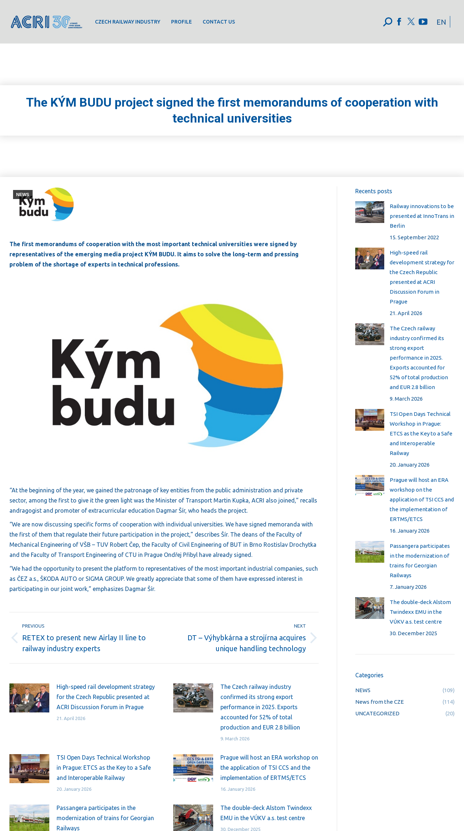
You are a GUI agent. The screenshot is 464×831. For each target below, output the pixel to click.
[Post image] (29, 697)
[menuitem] (127, 21)
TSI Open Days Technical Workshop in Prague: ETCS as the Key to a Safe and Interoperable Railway (104, 767)
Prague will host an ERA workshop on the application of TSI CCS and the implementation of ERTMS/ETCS (269, 767)
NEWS (22, 194)
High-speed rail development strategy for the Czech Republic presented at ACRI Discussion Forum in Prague (106, 696)
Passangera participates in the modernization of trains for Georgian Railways (420, 560)
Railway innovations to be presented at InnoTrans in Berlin (422, 216)
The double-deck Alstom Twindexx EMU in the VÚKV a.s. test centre (266, 813)
